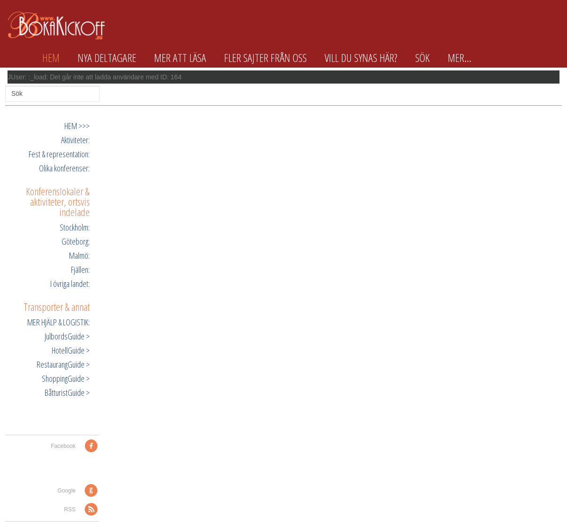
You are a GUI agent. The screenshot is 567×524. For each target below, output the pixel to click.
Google (66, 490)
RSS (70, 509)
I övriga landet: (70, 283)
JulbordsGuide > (67, 336)
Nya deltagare (107, 58)
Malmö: (79, 255)
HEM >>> (77, 126)
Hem (51, 58)
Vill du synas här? (361, 58)
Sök (422, 58)
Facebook (63, 446)
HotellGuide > (71, 350)
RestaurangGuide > (63, 364)
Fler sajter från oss (265, 58)
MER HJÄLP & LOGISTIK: (58, 322)
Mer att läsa (180, 58)
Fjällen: (80, 269)
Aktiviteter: (75, 140)
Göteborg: (76, 241)
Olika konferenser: (64, 168)
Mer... (459, 58)
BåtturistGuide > (67, 392)
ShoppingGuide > (66, 378)
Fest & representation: (59, 154)
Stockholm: (75, 227)
